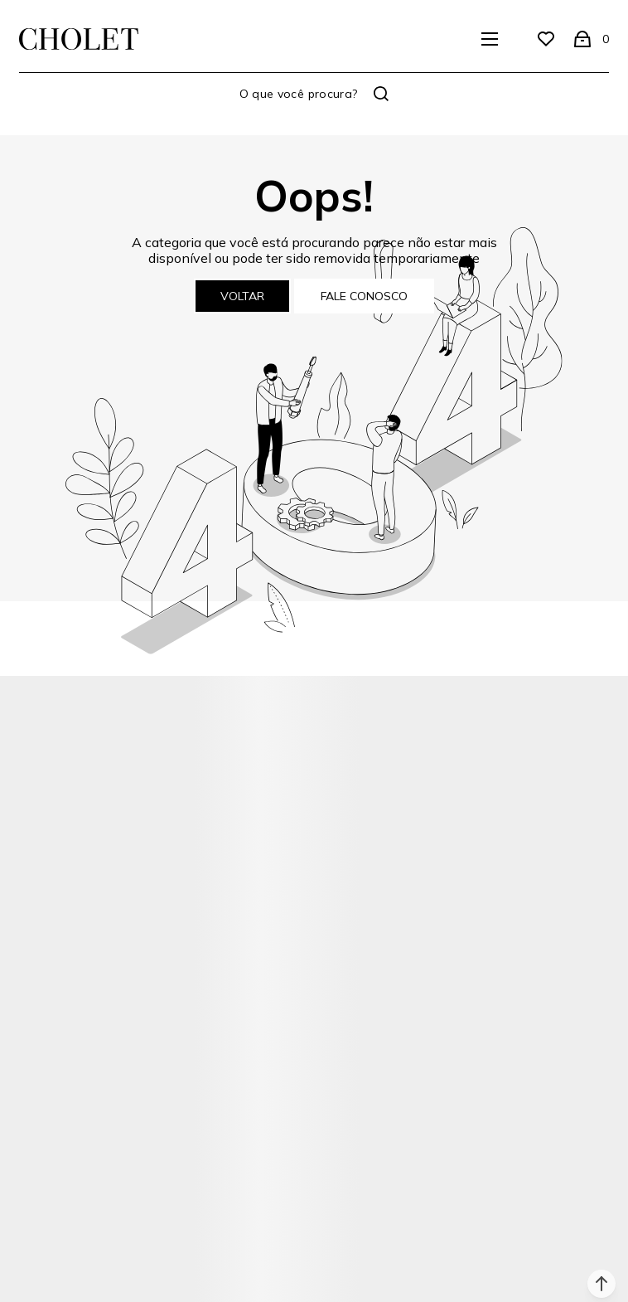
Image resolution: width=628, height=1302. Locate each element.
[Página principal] (78, 39)
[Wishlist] (546, 39)
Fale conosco (364, 296)
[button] (601, 1284)
